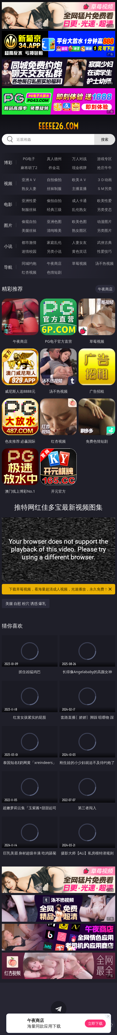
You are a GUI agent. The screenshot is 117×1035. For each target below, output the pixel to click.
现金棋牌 (79, 167)
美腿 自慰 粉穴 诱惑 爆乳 (25, 603)
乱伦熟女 (79, 209)
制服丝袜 (29, 209)
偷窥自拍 (29, 221)
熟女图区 (79, 230)
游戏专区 (104, 158)
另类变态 (104, 209)
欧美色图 (79, 221)
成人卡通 (79, 200)
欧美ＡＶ (79, 179)
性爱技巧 (104, 251)
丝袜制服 (54, 188)
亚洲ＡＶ (29, 179)
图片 (8, 225)
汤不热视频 (104, 263)
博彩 (8, 162)
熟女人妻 (29, 188)
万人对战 (79, 158)
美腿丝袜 (29, 230)
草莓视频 (79, 263)
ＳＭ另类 (104, 188)
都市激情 (29, 242)
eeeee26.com (58, 126)
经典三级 (54, 209)
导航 (8, 267)
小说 (8, 246)
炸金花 (54, 167)
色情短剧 (54, 272)
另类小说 (54, 251)
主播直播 (79, 188)
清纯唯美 (54, 230)
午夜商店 (54, 263)
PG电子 (29, 158)
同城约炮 (29, 263)
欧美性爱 (104, 200)
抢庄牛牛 (104, 167)
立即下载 (95, 1023)
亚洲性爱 (29, 200)
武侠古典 (104, 242)
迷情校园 (29, 251)
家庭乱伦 (54, 242)
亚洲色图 (54, 221)
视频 (8, 183)
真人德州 (54, 158)
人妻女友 (79, 242)
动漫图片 (104, 221)
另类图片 (104, 230)
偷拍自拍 (54, 200)
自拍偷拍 (54, 179)
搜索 (104, 139)
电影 (8, 204)
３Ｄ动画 (104, 179)
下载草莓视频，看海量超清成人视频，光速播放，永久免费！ (61, 589)
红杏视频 (29, 272)
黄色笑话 (79, 251)
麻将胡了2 (29, 167)
